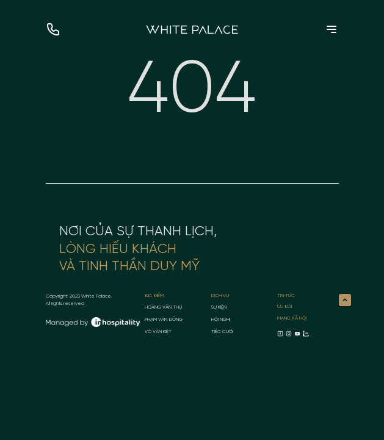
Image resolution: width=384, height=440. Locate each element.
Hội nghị (220, 319)
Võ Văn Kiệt (158, 331)
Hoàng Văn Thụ (163, 307)
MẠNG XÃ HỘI (291, 318)
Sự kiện (218, 307)
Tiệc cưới (222, 331)
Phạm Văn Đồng (164, 319)
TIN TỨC (286, 295)
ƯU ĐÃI (284, 306)
